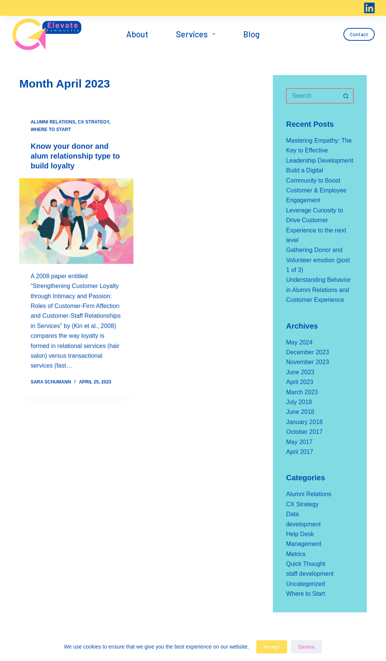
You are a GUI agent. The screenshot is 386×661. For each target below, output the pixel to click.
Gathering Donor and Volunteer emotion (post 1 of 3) (318, 260)
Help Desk (300, 534)
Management (303, 544)
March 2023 (302, 392)
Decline (306, 647)
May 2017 (299, 442)
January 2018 (304, 422)
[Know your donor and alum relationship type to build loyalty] (76, 221)
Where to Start (51, 129)
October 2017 (304, 432)
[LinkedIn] (369, 8)
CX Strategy (93, 122)
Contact (359, 34)
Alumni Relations (53, 122)
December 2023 (307, 352)
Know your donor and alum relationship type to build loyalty (75, 156)
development (303, 524)
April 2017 (299, 452)
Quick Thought (305, 564)
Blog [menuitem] (251, 34)
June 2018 (300, 412)
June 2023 (300, 372)
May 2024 (299, 342)
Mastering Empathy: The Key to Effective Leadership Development (319, 150)
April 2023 (299, 382)
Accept (272, 647)
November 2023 (307, 362)
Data (292, 514)
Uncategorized (305, 584)
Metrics (296, 554)
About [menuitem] (137, 34)
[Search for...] (312, 95)
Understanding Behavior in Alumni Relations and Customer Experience (318, 290)
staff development (310, 573)
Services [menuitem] (197, 34)
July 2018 (299, 402)
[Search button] (346, 95)
